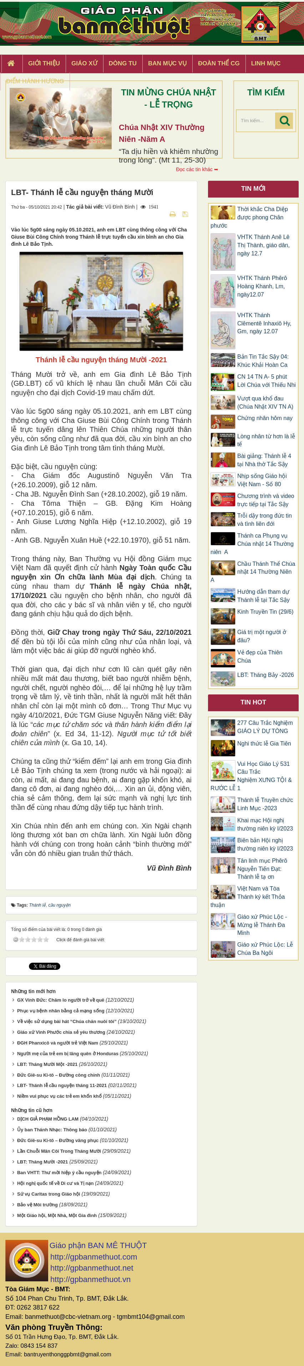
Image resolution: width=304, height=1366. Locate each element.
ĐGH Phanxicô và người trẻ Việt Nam (57, 1043)
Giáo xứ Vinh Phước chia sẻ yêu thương (61, 1032)
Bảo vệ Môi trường (37, 1204)
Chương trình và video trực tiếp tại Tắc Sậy (265, 500)
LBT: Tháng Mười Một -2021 (47, 1064)
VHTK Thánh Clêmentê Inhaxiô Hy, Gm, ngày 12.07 (264, 323)
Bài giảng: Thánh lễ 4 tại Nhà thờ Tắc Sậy (264, 460)
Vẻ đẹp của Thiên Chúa (259, 656)
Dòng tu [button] (123, 63)
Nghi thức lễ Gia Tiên (264, 744)
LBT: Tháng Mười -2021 (42, 1162)
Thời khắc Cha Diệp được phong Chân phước (249, 217)
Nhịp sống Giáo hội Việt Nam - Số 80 (262, 480)
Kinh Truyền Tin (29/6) (265, 612)
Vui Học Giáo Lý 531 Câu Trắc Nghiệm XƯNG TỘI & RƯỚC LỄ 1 (251, 776)
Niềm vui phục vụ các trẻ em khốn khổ (59, 1096)
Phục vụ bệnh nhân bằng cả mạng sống (61, 1010)
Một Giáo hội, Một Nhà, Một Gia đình (57, 1215)
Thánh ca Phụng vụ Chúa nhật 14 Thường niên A (252, 544)
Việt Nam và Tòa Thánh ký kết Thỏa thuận (248, 897)
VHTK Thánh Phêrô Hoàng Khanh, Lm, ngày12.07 (262, 286)
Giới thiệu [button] (44, 63)
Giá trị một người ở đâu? (261, 636)
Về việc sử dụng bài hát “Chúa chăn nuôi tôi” (67, 1021)
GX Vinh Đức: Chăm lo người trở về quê (60, 1000)
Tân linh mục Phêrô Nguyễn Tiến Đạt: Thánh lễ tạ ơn (262, 869)
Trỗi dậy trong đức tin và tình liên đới (264, 520)
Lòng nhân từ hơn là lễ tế (266, 440)
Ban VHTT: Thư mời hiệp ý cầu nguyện (59, 1172)
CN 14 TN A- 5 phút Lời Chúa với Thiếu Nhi (266, 381)
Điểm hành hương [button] (35, 81)
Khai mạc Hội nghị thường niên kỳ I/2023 (265, 824)
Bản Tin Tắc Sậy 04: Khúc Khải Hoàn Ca (263, 361)
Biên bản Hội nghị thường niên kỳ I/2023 (265, 844)
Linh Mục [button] (266, 63)
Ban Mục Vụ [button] (167, 63)
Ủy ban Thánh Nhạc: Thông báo (52, 1129)
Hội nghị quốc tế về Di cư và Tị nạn (55, 1183)
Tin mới (253, 188)
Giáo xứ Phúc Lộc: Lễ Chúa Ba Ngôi (265, 949)
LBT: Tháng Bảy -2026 (265, 675)
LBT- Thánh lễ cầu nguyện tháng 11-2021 (62, 1085)
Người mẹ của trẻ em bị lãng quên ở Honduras (67, 1053)
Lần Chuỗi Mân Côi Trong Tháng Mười (59, 1151)
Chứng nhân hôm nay (265, 418)
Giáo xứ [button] (84, 63)
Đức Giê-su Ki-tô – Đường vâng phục (57, 1140)
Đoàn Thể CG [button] (219, 63)
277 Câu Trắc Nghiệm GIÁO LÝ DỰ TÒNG (265, 727)
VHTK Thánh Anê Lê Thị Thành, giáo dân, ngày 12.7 (263, 245)
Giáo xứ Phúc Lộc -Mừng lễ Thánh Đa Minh (262, 925)
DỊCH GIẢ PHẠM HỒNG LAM (47, 1119)
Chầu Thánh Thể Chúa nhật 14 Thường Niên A (253, 572)
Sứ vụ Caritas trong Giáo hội (48, 1194)
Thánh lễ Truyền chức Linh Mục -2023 (265, 804)
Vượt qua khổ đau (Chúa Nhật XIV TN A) (265, 402)
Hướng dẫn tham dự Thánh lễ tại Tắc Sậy (263, 596)
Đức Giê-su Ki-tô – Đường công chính (58, 1075)
